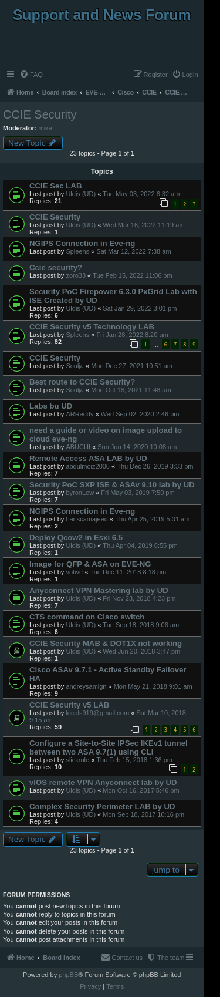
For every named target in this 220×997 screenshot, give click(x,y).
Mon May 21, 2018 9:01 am (153, 686)
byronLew (80, 492)
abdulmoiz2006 (88, 466)
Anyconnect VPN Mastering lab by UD (98, 590)
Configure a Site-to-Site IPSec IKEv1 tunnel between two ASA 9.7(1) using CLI (108, 747)
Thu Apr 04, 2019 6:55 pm (140, 545)
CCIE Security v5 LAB (69, 704)
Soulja (75, 365)
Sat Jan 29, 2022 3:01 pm (140, 308)
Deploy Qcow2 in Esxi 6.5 (76, 537)
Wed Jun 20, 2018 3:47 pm (141, 651)
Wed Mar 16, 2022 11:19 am (143, 224)
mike (45, 128)
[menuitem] (31, 75)
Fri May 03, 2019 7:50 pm (137, 492)
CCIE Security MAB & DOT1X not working (105, 643)
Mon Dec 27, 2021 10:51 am (131, 365)
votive (74, 571)
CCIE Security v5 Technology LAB (91, 326)
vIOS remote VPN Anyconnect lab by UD (103, 782)
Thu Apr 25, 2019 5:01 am (152, 519)
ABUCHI (78, 446)
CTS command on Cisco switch (86, 616)
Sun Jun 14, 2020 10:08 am (137, 446)
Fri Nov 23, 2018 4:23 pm (139, 598)
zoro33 (76, 275)
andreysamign (86, 686)
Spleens (77, 251)
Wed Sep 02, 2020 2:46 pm (140, 413)
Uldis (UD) (81, 193)
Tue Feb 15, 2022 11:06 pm (132, 275)
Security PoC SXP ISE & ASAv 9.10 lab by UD (112, 484)
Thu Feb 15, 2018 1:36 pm (134, 759)
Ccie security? (55, 267)
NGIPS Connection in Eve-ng (82, 243)
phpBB (68, 974)
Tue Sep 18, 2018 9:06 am (141, 624)
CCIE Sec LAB (55, 185)
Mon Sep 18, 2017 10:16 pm (143, 814)
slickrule (77, 759)
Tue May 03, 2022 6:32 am (141, 193)
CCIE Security (40, 114)
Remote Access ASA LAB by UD (88, 458)
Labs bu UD (50, 406)
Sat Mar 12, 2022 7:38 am (133, 251)
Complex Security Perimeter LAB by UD (102, 806)
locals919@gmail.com (97, 712)
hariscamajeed (87, 519)
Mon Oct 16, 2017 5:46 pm (141, 790)
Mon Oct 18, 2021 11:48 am (131, 389)
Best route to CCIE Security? (82, 382)
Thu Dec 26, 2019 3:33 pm (155, 466)
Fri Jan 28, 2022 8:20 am (132, 334)
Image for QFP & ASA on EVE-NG (90, 564)
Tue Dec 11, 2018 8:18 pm (128, 571)
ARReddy (79, 413)
